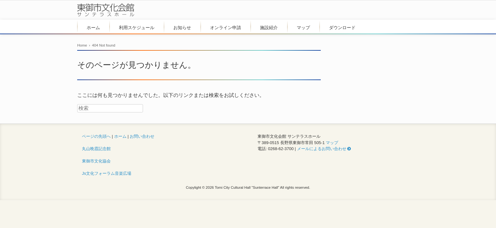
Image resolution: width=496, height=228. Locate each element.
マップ (303, 27)
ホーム (93, 27)
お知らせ (182, 27)
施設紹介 (269, 27)
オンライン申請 (225, 27)
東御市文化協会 (96, 161)
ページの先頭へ (96, 136)
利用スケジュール (136, 27)
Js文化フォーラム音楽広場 (106, 173)
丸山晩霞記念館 (96, 148)
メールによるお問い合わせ (324, 148)
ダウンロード (342, 27)
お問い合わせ (142, 136)
